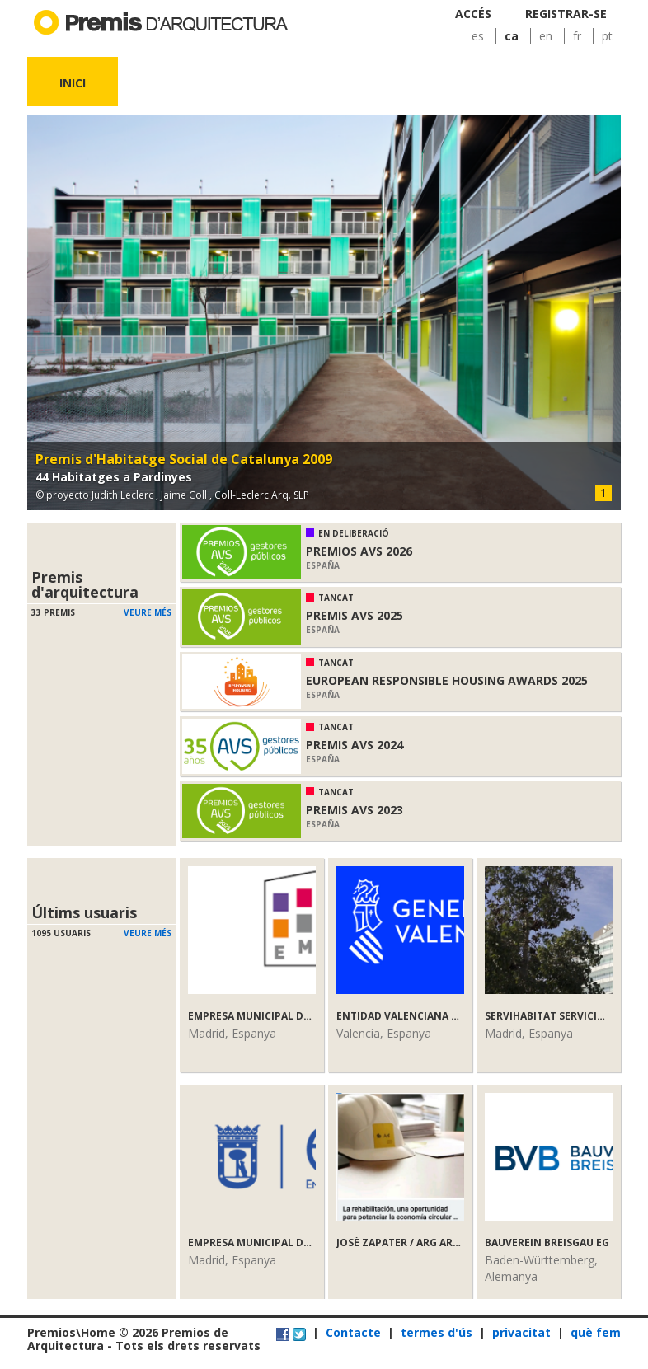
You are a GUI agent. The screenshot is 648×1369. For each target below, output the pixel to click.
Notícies (436, 83)
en (545, 36)
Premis (164, 83)
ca (512, 36)
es (478, 36)
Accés (473, 13)
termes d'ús (436, 1332)
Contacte (353, 1332)
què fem (596, 1332)
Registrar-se (566, 13)
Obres (254, 83)
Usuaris (345, 83)
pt (607, 36)
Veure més (147, 612)
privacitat (521, 1332)
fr (577, 36)
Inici (72, 83)
